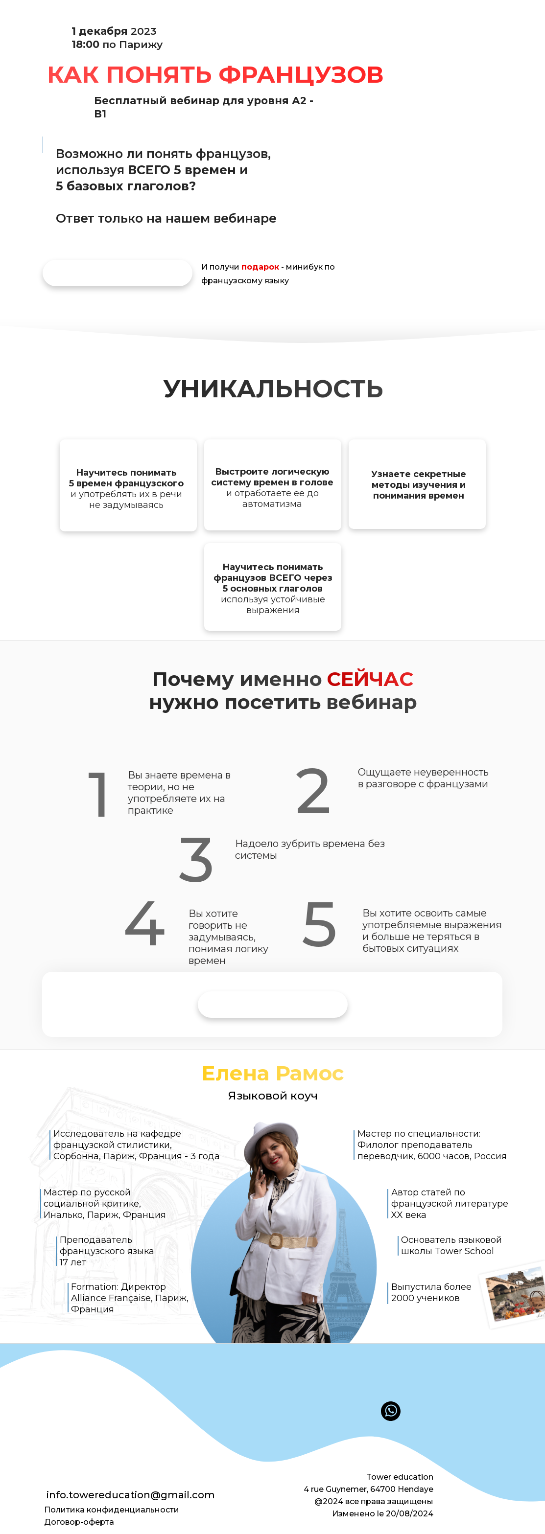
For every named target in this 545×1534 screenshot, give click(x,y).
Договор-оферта (79, 1522)
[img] (117, 273)
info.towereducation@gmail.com (131, 1495)
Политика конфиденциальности (111, 1509)
